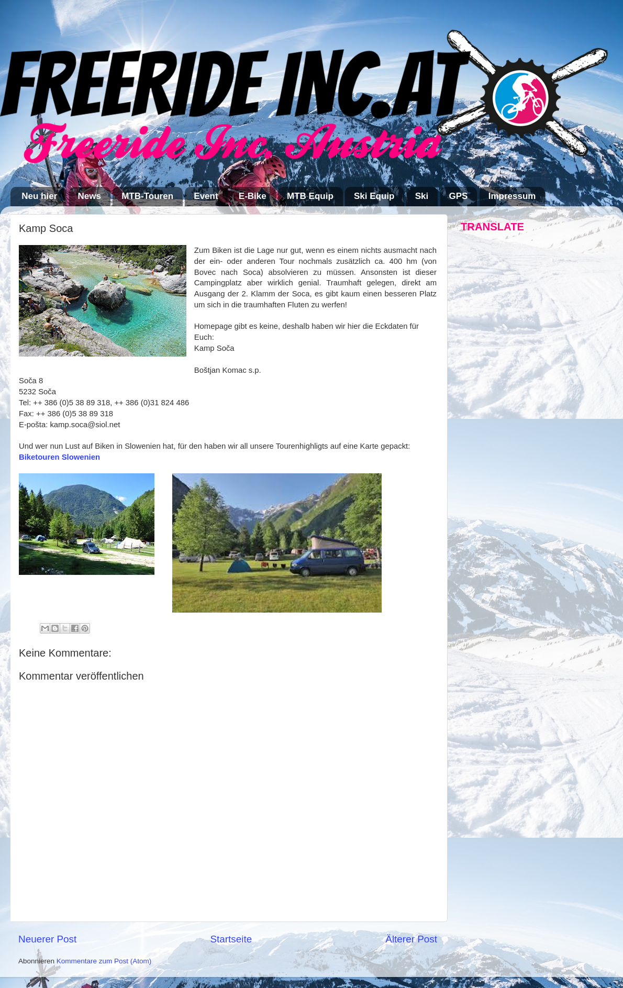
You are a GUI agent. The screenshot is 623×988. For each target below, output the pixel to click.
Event (206, 196)
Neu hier (39, 196)
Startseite (231, 939)
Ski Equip (374, 196)
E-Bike (252, 196)
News (89, 196)
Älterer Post (411, 939)
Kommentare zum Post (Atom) (104, 961)
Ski (422, 196)
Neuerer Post (47, 939)
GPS (458, 196)
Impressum (512, 196)
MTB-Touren (147, 196)
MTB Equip (310, 196)
